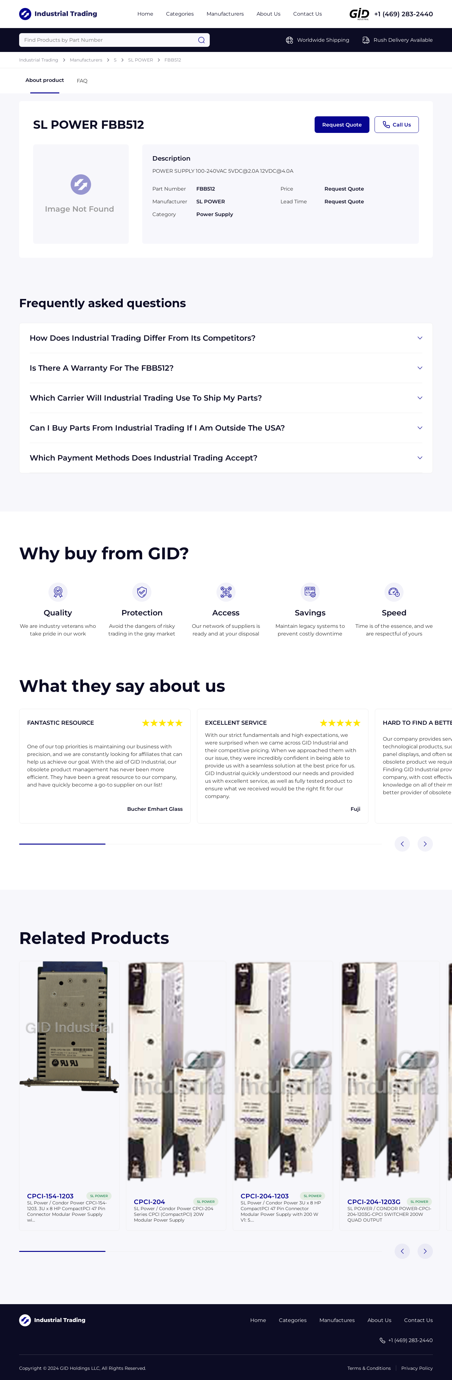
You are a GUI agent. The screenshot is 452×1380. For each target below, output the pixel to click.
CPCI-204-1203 (265, 1196)
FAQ (82, 81)
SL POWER (140, 60)
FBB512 (172, 60)
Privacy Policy (417, 1368)
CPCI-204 (149, 1202)
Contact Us (307, 14)
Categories (180, 14)
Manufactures (337, 1320)
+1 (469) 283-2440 (403, 14)
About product (45, 85)
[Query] (114, 40)
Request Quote (342, 125)
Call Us (397, 124)
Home (145, 14)
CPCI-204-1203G (373, 1202)
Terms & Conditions (369, 1368)
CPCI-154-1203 (50, 1196)
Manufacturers (225, 14)
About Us (269, 14)
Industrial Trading (38, 60)
